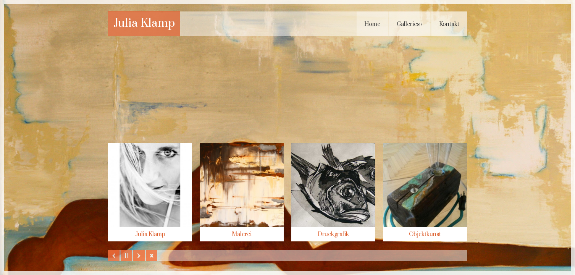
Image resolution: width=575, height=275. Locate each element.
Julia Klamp (144, 23)
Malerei (242, 234)
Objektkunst (425, 234)
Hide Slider (151, 255)
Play (126, 255)
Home (372, 24)
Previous (114, 255)
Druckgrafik (333, 234)
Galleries (410, 24)
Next (139, 255)
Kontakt (449, 24)
